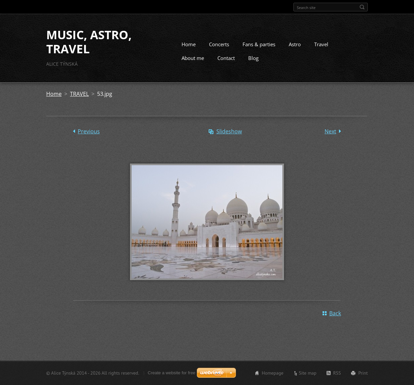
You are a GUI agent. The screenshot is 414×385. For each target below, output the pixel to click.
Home (189, 44)
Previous (89, 131)
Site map (308, 373)
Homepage (272, 373)
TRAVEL (79, 94)
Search (362, 7)
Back (335, 313)
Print (363, 373)
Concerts (219, 44)
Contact (226, 58)
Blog (253, 58)
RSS (337, 373)
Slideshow (229, 131)
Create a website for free (171, 372)
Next (330, 131)
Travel (321, 44)
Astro (295, 44)
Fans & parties (259, 44)
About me (193, 58)
